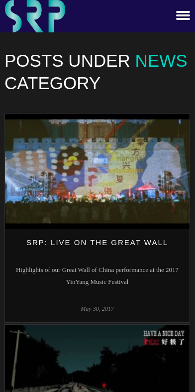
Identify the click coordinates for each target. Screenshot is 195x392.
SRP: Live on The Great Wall (97, 242)
